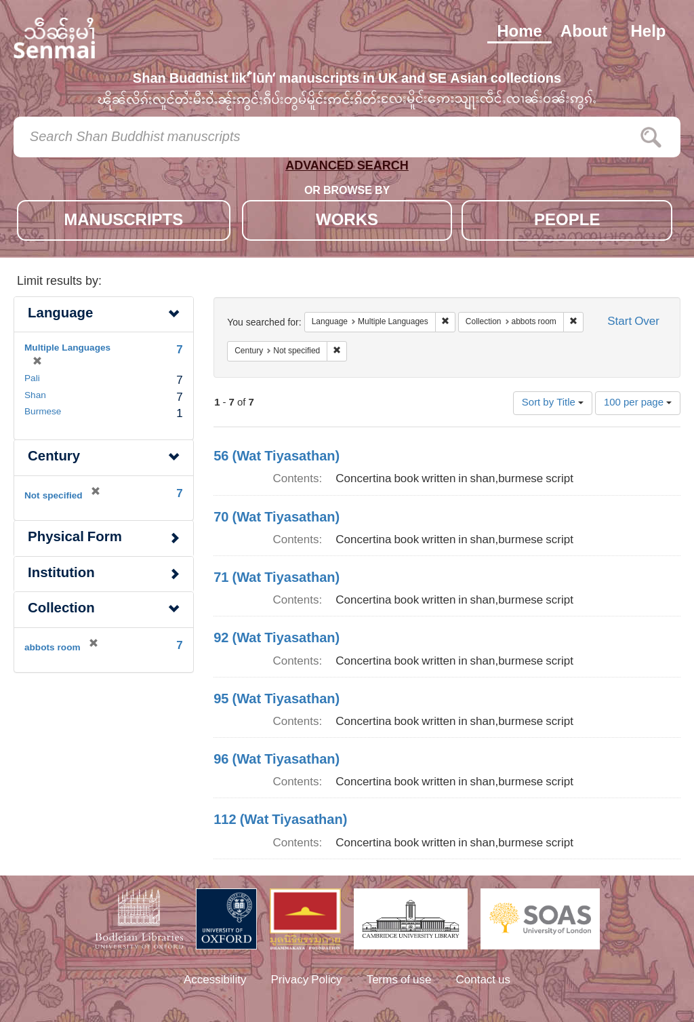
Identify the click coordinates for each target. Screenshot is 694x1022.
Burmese (42, 412)
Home (519, 32)
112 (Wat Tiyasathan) (280, 821)
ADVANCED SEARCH (347, 168)
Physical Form (75, 538)
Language (60, 314)
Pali (32, 379)
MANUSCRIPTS (123, 221)
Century (54, 457)
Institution (61, 574)
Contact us (483, 980)
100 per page (638, 403)
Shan (35, 396)
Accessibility (215, 980)
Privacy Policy (306, 980)
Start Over (633, 322)
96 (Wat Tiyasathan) (276, 760)
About (583, 32)
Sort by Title (553, 403)
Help (648, 32)
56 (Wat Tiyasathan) (276, 457)
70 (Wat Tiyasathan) (276, 518)
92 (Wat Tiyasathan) (276, 639)
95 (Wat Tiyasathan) (276, 700)
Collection (61, 609)
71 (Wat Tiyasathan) (276, 578)
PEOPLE (567, 221)
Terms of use (399, 980)
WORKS (347, 221)
